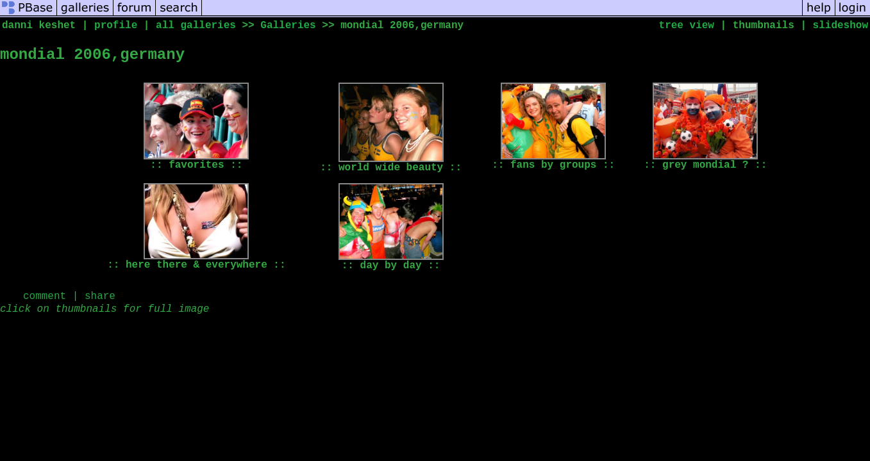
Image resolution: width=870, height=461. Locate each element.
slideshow (840, 25)
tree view (686, 25)
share (100, 296)
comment (44, 296)
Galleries (287, 25)
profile (115, 25)
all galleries (196, 25)
